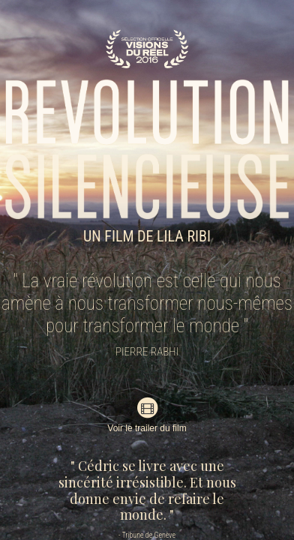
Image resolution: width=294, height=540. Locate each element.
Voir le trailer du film (146, 415)
